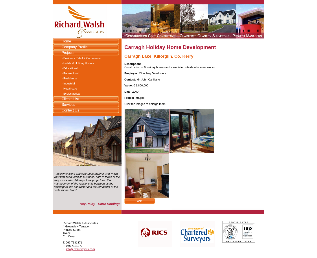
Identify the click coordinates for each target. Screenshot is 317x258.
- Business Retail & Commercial (81, 58)
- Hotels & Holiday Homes (78, 63)
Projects (68, 53)
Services (68, 104)
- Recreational (70, 73)
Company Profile (75, 47)
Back (138, 201)
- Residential (69, 78)
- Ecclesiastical (71, 93)
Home (66, 41)
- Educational (70, 68)
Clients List (70, 99)
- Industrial (68, 83)
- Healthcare (69, 88)
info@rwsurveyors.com (80, 249)
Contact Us (70, 110)
